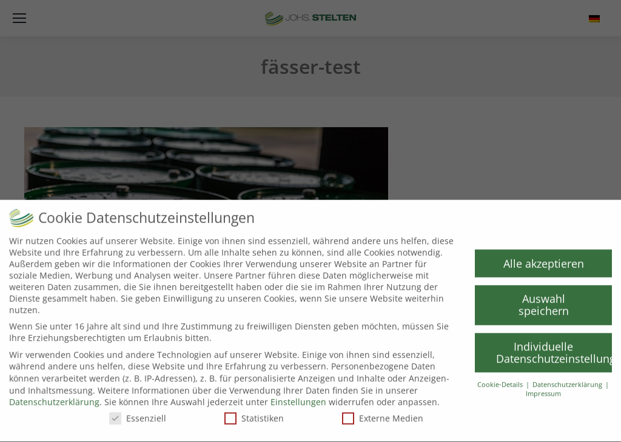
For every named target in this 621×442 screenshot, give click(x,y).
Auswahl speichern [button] (544, 300)
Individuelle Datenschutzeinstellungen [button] (554, 348)
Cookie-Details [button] (501, 380)
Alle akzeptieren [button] (543, 258)
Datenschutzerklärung (54, 397)
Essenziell (137, 414)
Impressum (543, 389)
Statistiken (254, 414)
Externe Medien (382, 414)
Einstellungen (298, 397)
